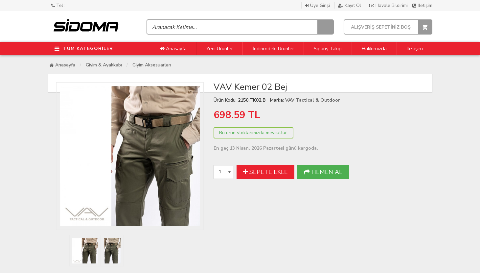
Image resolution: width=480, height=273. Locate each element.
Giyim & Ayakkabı (104, 65)
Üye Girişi (318, 5)
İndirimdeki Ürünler (273, 48)
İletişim (422, 5)
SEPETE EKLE (265, 172)
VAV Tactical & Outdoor (312, 100)
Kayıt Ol (350, 5)
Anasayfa (173, 48)
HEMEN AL (323, 172)
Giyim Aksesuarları (151, 65)
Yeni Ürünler (219, 48)
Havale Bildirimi (389, 5)
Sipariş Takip (328, 48)
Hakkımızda (374, 48)
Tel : (58, 5)
